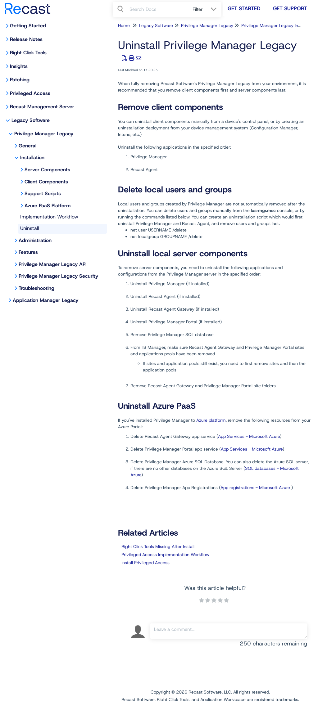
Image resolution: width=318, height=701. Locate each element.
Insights (19, 66)
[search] (157, 9)
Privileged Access (30, 93)
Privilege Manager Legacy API (53, 264)
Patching (20, 79)
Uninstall (29, 228)
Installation (32, 157)
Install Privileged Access (145, 562)
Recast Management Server (42, 106)
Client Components (46, 181)
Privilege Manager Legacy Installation (278, 25)
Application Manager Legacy (45, 300)
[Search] (121, 9)
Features (28, 252)
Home (124, 25)
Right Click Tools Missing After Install (157, 546)
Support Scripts (43, 193)
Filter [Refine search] (198, 9)
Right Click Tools (28, 52)
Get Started (244, 8)
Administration (35, 240)
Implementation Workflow (49, 216)
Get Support (290, 8)
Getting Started (28, 25)
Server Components (47, 169)
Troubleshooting (36, 288)
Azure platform (211, 420)
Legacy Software (30, 120)
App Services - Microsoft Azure (249, 436)
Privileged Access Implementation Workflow (165, 554)
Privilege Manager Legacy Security (58, 276)
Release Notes (26, 39)
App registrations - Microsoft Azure (255, 487)
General (27, 145)
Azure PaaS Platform (47, 205)
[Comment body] (228, 631)
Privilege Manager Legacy (43, 133)
